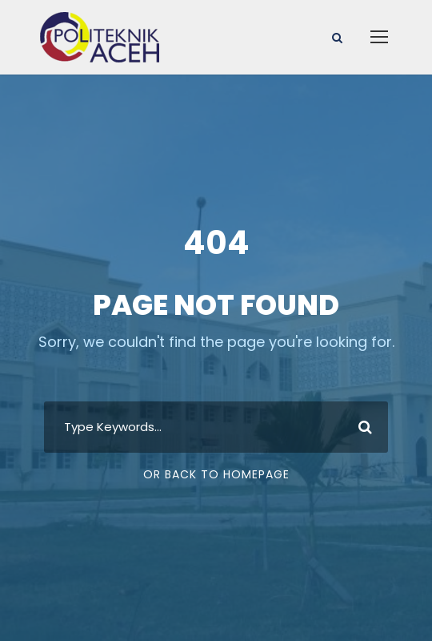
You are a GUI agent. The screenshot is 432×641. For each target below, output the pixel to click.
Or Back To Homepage (216, 474)
